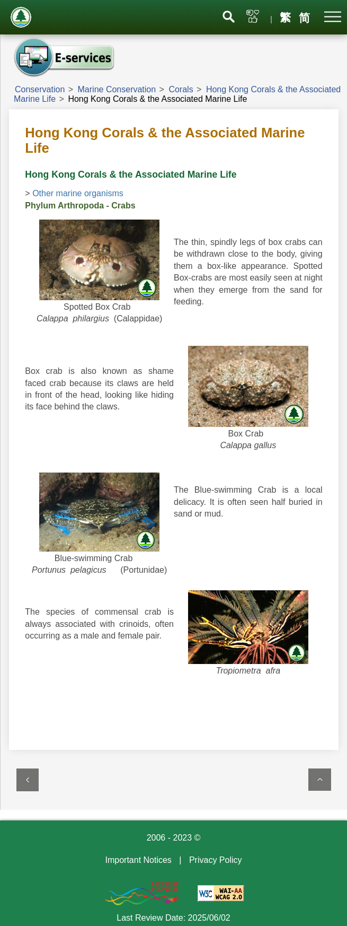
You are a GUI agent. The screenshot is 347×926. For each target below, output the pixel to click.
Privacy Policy (215, 859)
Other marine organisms (77, 193)
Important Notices (138, 859)
